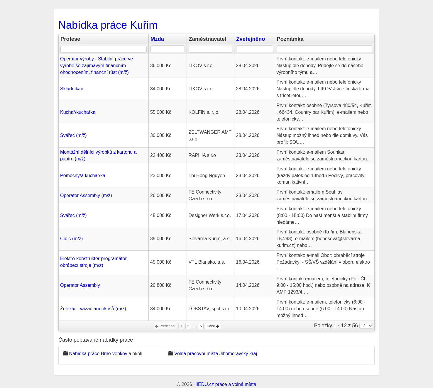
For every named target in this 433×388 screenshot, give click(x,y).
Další (213, 326)
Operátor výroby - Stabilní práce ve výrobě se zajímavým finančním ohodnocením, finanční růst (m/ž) (96, 65)
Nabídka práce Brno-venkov (98, 353)
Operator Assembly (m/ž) (86, 195)
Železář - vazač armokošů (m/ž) (93, 308)
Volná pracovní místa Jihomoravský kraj (215, 353)
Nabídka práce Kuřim (108, 25)
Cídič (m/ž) (71, 238)
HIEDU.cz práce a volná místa (224, 384)
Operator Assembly (80, 285)
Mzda (157, 39)
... (194, 325)
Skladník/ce (72, 88)
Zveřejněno (250, 39)
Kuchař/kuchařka (77, 112)
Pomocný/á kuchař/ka (82, 175)
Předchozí (165, 326)
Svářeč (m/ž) (73, 135)
